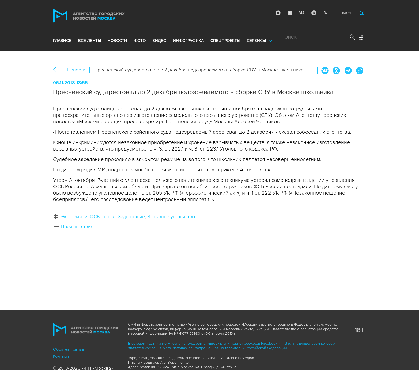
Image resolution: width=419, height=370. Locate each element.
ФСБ (95, 216)
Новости (76, 70)
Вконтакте (325, 70)
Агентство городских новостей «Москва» (99, 16)
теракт (109, 216)
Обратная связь (68, 349)
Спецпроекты (225, 40)
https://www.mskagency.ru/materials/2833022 (359, 70)
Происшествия (77, 226)
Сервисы (256, 40)
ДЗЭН (290, 13)
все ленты (89, 40)
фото (140, 40)
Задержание (131, 216)
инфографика (188, 40)
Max (278, 13)
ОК (336, 70)
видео (159, 40)
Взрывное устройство (171, 216)
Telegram (313, 13)
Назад (58, 70)
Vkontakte (302, 13)
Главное (62, 40)
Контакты (61, 356)
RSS (325, 13)
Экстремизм (74, 216)
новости (117, 40)
